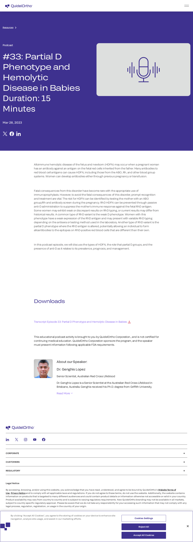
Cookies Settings (144, 518)
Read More (63, 393)
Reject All (144, 526)
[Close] (187, 526)
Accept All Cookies (143, 535)
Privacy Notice (18, 493)
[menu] (116, 5)
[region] (96, 526)
